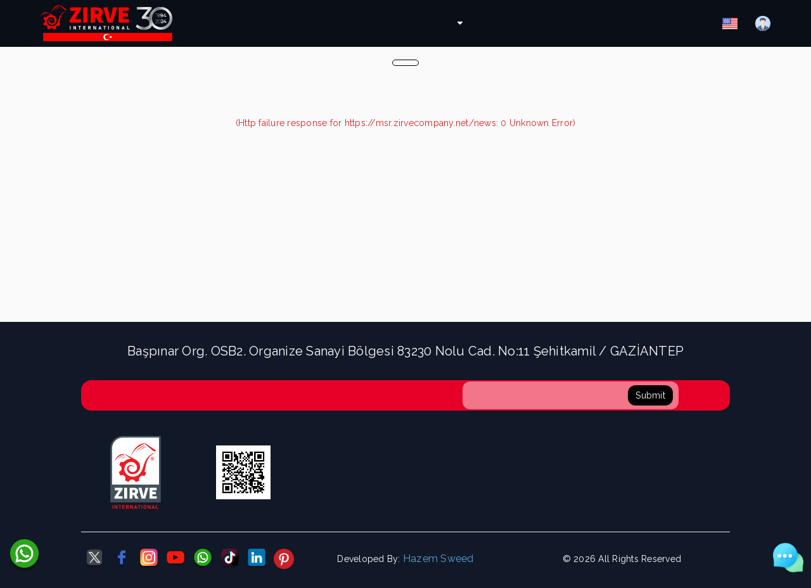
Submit (650, 395)
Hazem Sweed (438, 559)
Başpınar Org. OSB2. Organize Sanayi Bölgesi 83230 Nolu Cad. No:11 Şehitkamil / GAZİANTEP (405, 351)
